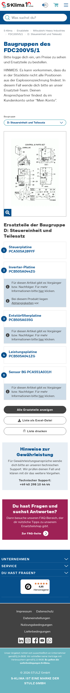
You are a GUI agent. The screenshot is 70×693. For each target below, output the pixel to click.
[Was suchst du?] (35, 17)
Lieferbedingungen (37, 631)
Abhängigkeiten (23, 303)
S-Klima (8, 30)
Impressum (24, 611)
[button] (35, 420)
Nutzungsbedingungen (36, 624)
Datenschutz (45, 611)
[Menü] (47, 581)
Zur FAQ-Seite (31, 533)
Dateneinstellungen (36, 618)
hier (41, 291)
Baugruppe (9, 116)
